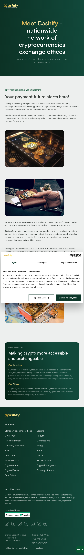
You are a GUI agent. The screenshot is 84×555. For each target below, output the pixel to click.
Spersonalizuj (41, 298)
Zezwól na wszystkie (68, 298)
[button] (78, 5)
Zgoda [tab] (15, 262)
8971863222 (40, 539)
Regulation (39, 548)
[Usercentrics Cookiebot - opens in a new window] (70, 255)
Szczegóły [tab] (41, 262)
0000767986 (42, 543)
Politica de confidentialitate (16, 548)
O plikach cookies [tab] (69, 262)
